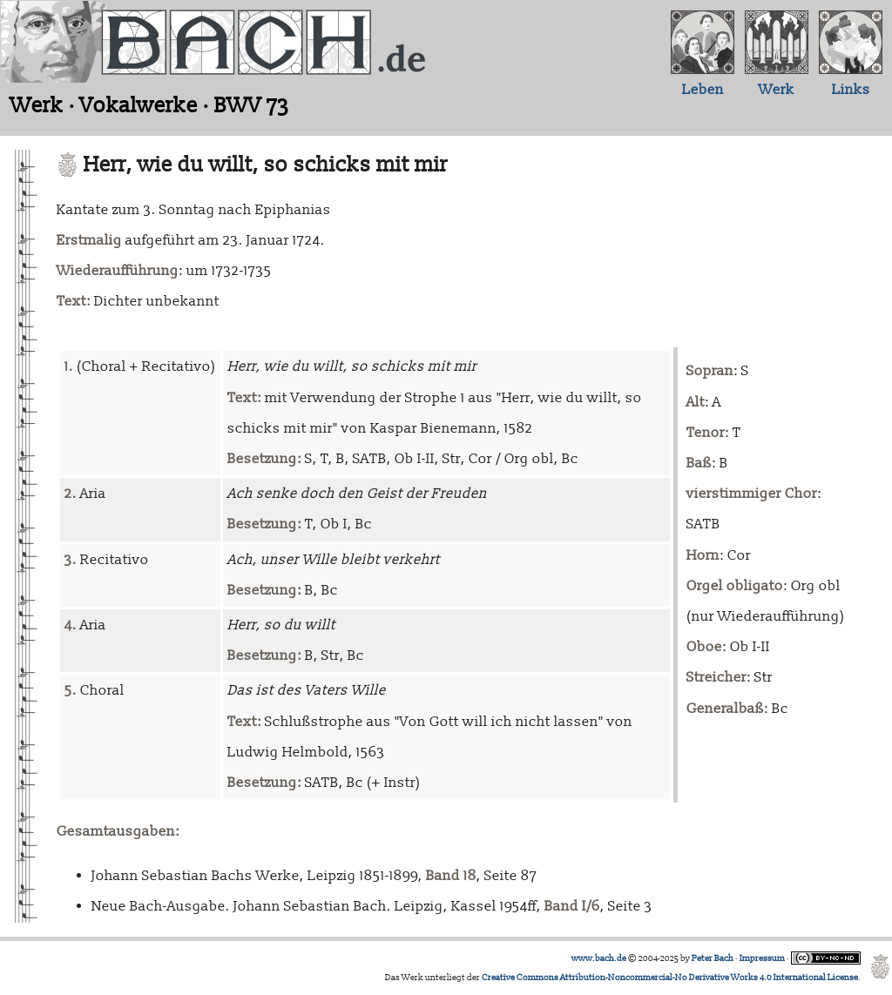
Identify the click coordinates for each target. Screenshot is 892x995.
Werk (776, 89)
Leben (703, 89)
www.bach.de (598, 958)
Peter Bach (712, 958)
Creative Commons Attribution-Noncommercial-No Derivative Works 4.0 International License (670, 977)
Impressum (762, 958)
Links (851, 89)
